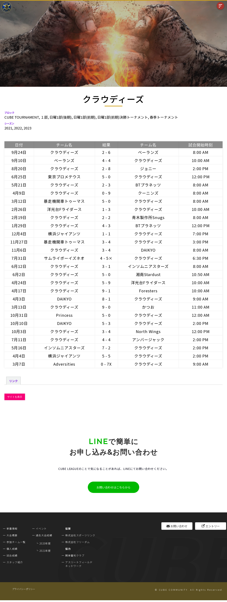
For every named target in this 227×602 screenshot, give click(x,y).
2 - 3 (106, 185)
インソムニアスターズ (148, 266)
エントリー (213, 526)
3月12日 (19, 201)
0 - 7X (106, 364)
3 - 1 (106, 266)
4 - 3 (106, 225)
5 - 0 (106, 176)
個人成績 (12, 548)
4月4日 (19, 356)
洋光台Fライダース (64, 209)
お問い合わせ (178, 526)
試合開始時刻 (200, 144)
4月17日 (19, 290)
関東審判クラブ (74, 555)
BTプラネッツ (148, 185)
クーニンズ (148, 193)
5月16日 (19, 347)
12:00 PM (201, 176)
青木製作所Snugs (148, 217)
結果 (106, 144)
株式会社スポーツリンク (80, 535)
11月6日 (19, 250)
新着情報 (12, 528)
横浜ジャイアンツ (64, 233)
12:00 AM (200, 315)
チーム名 (64, 144)
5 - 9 (106, 282)
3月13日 (19, 307)
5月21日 (19, 185)
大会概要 (12, 535)
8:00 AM (200, 152)
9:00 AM (200, 299)
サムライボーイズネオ (64, 258)
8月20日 (19, 168)
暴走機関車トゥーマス (64, 201)
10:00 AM (200, 160)
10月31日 (19, 315)
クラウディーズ (64, 152)
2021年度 (45, 550)
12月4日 (19, 233)
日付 (19, 144)
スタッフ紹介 (15, 562)
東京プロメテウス (64, 176)
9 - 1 (106, 290)
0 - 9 (106, 193)
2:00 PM (200, 168)
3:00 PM (200, 242)
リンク (13, 381)
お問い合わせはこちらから (113, 487)
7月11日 (19, 339)
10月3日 (19, 331)
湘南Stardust (148, 274)
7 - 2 (106, 347)
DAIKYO (148, 250)
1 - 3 (106, 209)
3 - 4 (106, 242)
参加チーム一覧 (16, 542)
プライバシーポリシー (23, 589)
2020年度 (45, 543)
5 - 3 (106, 323)
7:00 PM (200, 233)
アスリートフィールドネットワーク (79, 564)
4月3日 (19, 299)
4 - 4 (106, 160)
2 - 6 (106, 152)
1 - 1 (106, 233)
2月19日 (19, 217)
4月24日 (19, 282)
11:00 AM (200, 307)
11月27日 (19, 242)
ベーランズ (148, 152)
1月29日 (19, 225)
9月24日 (19, 152)
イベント (41, 528)
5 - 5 (106, 356)
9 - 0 (106, 307)
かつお (148, 307)
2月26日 (19, 209)
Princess (64, 315)
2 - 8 (106, 168)
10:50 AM (200, 274)
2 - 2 (106, 217)
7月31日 (19, 258)
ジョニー (148, 168)
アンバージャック (148, 339)
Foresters (148, 290)
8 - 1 (106, 299)
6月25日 (19, 176)
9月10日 (19, 160)
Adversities (64, 364)
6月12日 (19, 266)
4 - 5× (106, 258)
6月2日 (19, 274)
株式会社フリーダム (77, 542)
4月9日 (19, 193)
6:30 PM (200, 258)
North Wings (148, 331)
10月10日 (19, 323)
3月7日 (19, 364)
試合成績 (12, 555)
